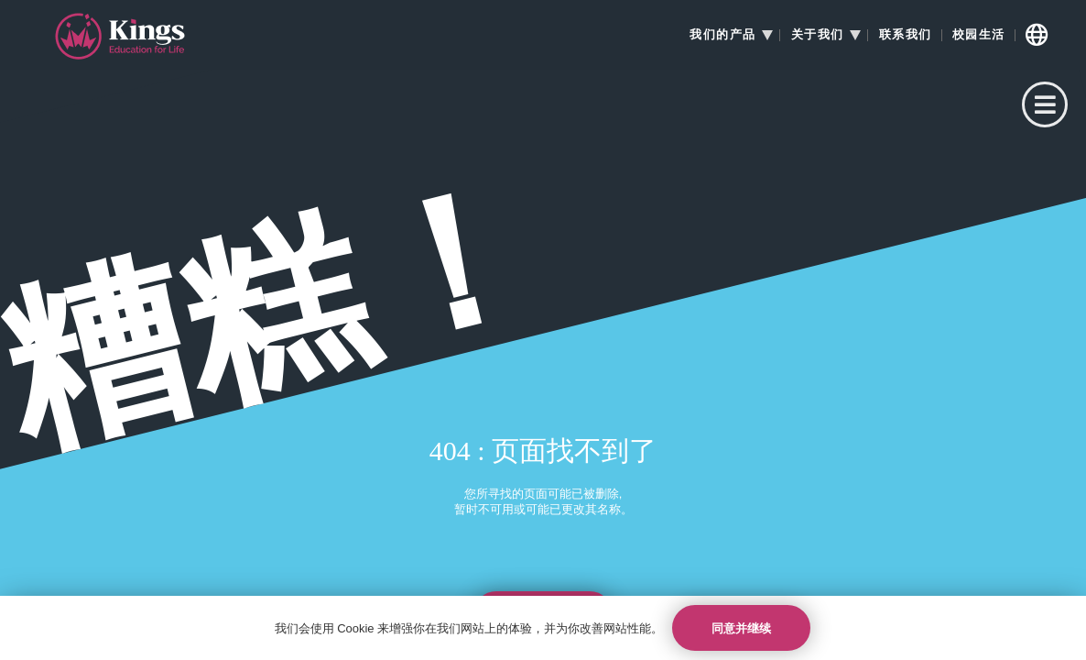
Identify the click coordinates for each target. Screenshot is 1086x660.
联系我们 (905, 34)
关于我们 (817, 34)
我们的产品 (723, 34)
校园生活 (978, 34)
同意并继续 (741, 628)
